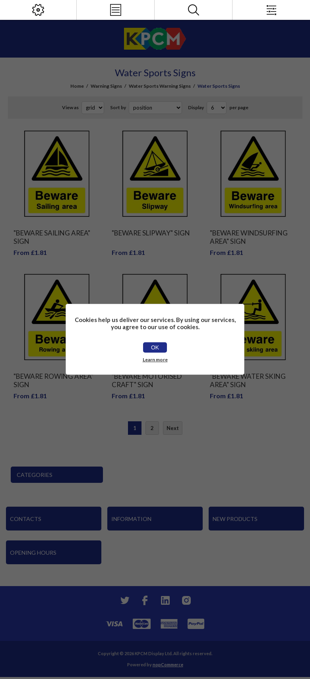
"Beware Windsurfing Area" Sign (249, 237)
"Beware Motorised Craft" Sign (147, 380)
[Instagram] (186, 600)
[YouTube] (165, 600)
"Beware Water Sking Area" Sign (248, 380)
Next (173, 428)
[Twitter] (124, 600)
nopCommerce (168, 664)
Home (77, 86)
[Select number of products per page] (217, 107)
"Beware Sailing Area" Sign (52, 237)
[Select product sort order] (155, 107)
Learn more (155, 360)
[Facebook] (144, 600)
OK (155, 347)
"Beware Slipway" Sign (151, 233)
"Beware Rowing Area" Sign (53, 380)
